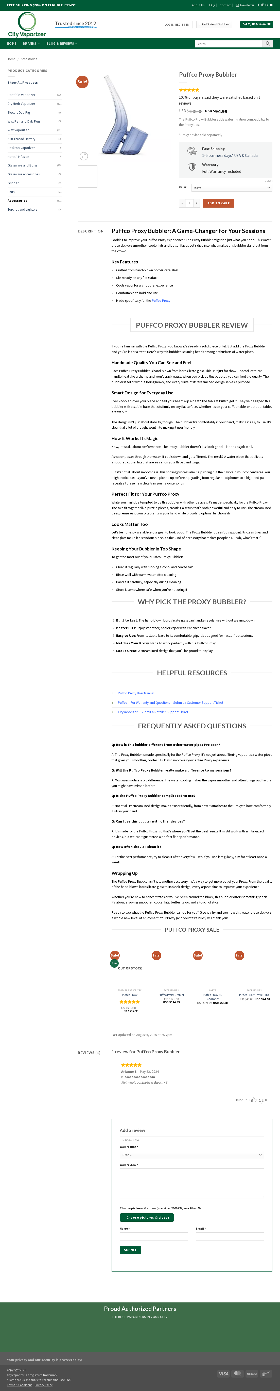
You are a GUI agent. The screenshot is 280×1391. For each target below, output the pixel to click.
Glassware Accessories (24, 174)
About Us (198, 5)
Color (182, 187)
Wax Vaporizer (18, 130)
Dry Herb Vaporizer (21, 104)
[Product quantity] (189, 203)
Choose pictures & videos (148, 1217)
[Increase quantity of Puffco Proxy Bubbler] (197, 203)
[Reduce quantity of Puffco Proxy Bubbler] (182, 203)
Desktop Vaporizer (21, 148)
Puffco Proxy (161, 300)
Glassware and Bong (22, 165)
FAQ (212, 5)
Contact (225, 5)
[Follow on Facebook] (258, 5)
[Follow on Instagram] (262, 5)
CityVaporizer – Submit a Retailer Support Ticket (153, 712)
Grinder (13, 183)
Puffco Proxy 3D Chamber (212, 997)
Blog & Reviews (61, 43)
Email (201, 1228)
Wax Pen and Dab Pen (24, 121)
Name (125, 1228)
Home (11, 43)
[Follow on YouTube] (271, 5)
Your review (129, 1165)
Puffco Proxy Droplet (171, 995)
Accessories (29, 59)
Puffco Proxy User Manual (136, 693)
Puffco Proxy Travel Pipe (254, 995)
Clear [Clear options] (268, 180)
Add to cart (218, 203)
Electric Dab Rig (19, 112)
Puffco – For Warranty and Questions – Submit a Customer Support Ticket (170, 702)
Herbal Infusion (18, 157)
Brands (31, 43)
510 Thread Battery (21, 139)
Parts (11, 192)
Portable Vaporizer (21, 95)
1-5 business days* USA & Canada (230, 155)
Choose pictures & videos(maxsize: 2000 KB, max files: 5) (160, 1208)
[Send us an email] (267, 5)
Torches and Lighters (22, 209)
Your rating (129, 1147)
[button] (245, 5)
